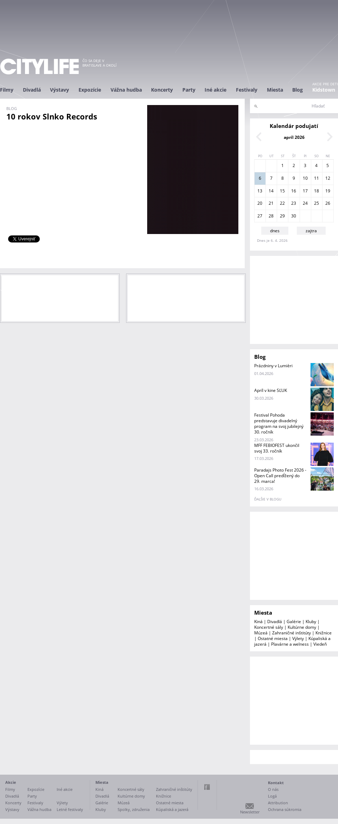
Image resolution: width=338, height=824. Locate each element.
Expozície (90, 89)
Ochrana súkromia (284, 809)
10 (305, 178)
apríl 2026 (294, 137)
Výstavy (59, 89)
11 (316, 178)
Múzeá (261, 633)
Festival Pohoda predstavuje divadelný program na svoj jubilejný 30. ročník (278, 423)
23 (293, 203)
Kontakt (276, 782)
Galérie (294, 622)
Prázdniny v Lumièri (273, 366)
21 (271, 203)
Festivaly (246, 89)
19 (327, 191)
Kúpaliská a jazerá (172, 809)
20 (259, 203)
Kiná (258, 622)
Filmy (6, 89)
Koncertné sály (268, 627)
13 (259, 191)
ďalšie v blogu (267, 499)
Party (188, 89)
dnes (275, 231)
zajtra (311, 231)
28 (271, 216)
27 (259, 216)
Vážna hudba (126, 89)
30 (293, 216)
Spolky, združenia (134, 809)
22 (282, 203)
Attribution (278, 802)
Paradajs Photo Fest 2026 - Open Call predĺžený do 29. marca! (280, 475)
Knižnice (323, 633)
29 (282, 216)
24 (305, 203)
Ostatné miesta (273, 638)
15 (282, 191)
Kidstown (323, 89)
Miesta (275, 89)
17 (305, 191)
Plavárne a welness (290, 644)
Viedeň (320, 644)
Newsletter (249, 811)
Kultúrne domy (302, 627)
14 (271, 191)
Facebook (207, 787)
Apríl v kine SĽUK (270, 390)
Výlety (298, 638)
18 (316, 191)
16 (293, 191)
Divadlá (32, 89)
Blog (297, 89)
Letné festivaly (70, 809)
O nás (273, 789)
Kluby (311, 622)
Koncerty (162, 89)
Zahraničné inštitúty (291, 633)
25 (316, 203)
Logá (272, 796)
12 (327, 178)
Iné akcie (215, 89)
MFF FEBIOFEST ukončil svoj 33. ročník (276, 448)
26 (327, 203)
